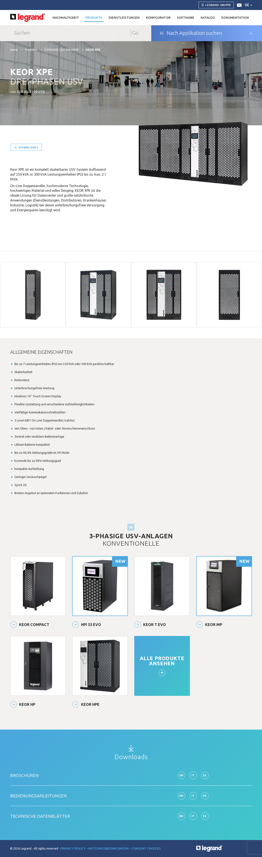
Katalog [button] (208, 17)
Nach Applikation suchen (191, 33)
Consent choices (146, 848)
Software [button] (185, 17)
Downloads (26, 147)
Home (14, 49)
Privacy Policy (73, 848)
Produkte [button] (93, 17)
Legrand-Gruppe (216, 5)
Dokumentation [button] (235, 17)
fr (205, 795)
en (181, 775)
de (248, 5)
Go (135, 33)
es (205, 775)
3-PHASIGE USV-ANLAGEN (61, 49)
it (193, 775)
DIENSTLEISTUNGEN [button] (124, 17)
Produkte (31, 49)
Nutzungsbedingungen (108, 848)
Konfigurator (158, 17)
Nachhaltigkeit (66, 17)
